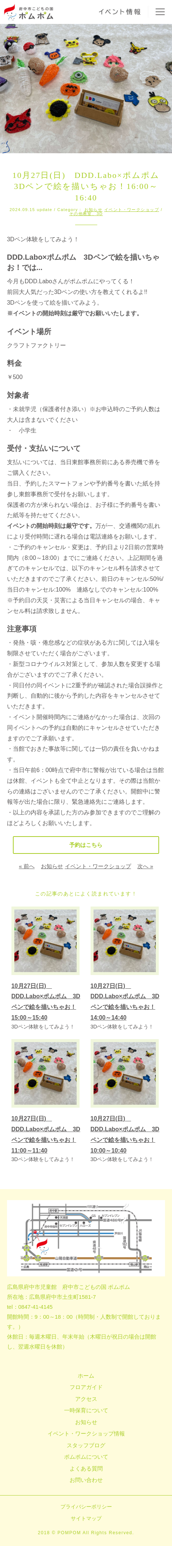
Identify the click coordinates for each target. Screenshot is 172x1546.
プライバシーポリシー (86, 1507)
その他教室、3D (86, 213)
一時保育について (86, 1410)
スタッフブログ (86, 1445)
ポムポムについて (86, 1457)
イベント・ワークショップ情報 (86, 1433)
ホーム (86, 1376)
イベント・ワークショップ (131, 209)
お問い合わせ (86, 1480)
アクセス (86, 1399)
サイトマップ (86, 1518)
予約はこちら (85, 845)
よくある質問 (86, 1468)
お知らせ (93, 209)
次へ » (145, 866)
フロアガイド (86, 1387)
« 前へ (27, 866)
